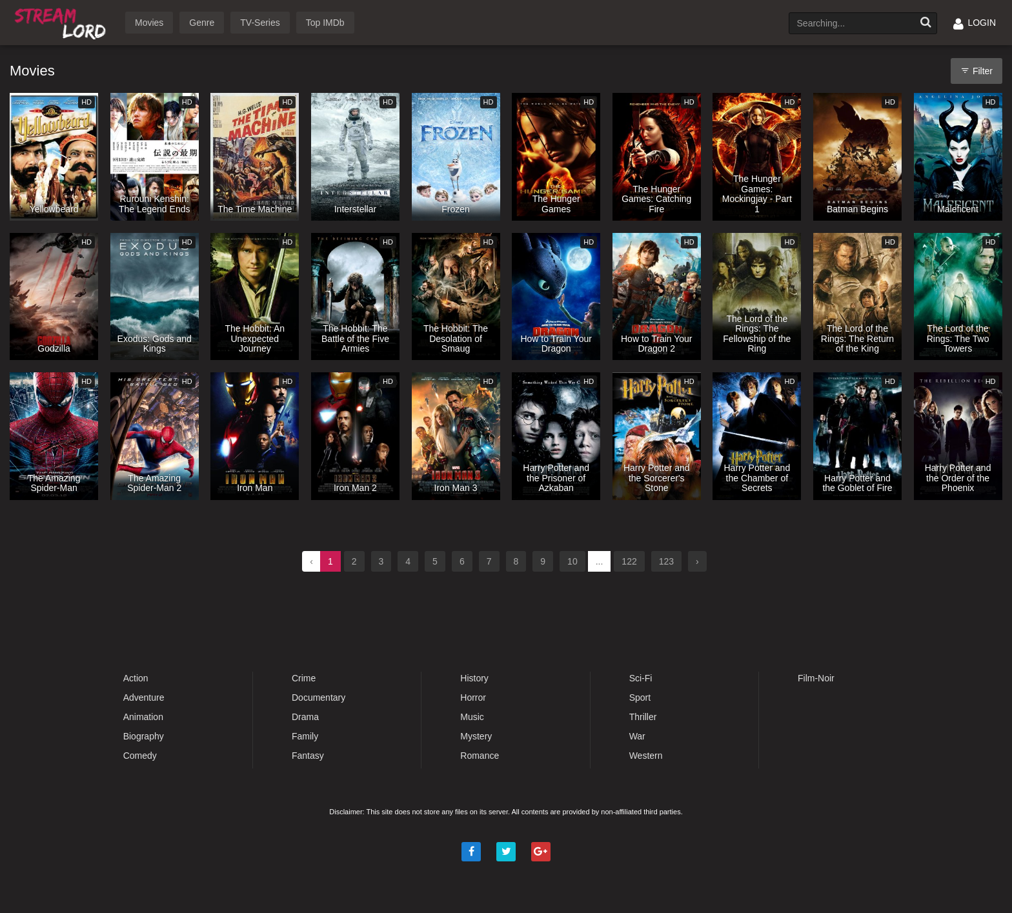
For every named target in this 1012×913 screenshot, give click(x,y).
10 (572, 561)
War (637, 736)
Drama (305, 717)
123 (666, 561)
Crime (304, 678)
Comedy (140, 755)
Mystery (476, 736)
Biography (143, 736)
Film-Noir (816, 678)
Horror (473, 697)
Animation (143, 717)
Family (305, 736)
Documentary (318, 697)
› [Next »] (697, 561)
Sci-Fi (641, 678)
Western (646, 755)
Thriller (643, 717)
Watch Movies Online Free (62, 21)
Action (135, 678)
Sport (640, 697)
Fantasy (308, 755)
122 (629, 561)
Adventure (144, 697)
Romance (479, 755)
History (474, 678)
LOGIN (974, 22)
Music (472, 717)
